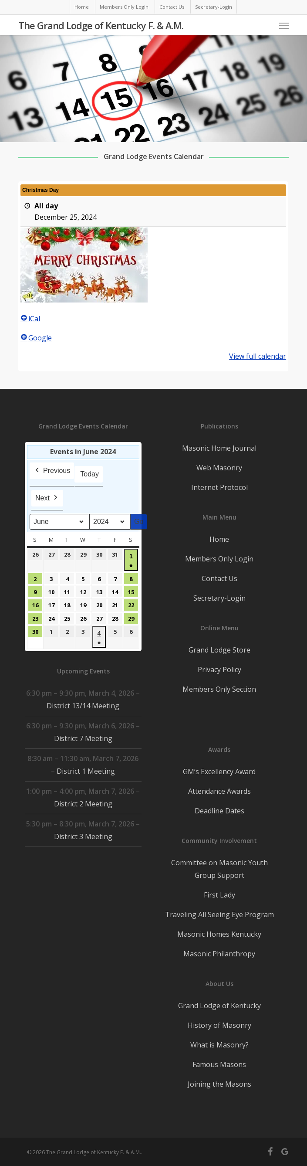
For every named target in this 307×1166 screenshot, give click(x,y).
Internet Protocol (219, 487)
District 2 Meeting (83, 804)
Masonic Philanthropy (219, 954)
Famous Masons (219, 1064)
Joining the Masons (219, 1084)
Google (36, 338)
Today (90, 474)
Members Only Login (219, 559)
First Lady (219, 895)
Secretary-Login (219, 598)
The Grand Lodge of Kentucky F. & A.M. (100, 25)
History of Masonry (219, 1025)
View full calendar (258, 356)
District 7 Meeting (83, 738)
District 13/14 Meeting (83, 705)
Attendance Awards (219, 791)
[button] (284, 25)
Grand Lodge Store (219, 650)
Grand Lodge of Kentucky (219, 1005)
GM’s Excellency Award (219, 771)
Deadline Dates (219, 811)
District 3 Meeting (83, 836)
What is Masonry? (219, 1045)
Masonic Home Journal (219, 448)
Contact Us (219, 578)
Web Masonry (219, 468)
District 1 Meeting (86, 771)
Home (219, 539)
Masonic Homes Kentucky (219, 934)
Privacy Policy (219, 669)
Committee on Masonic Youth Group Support (219, 869)
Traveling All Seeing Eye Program (219, 914)
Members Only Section (219, 689)
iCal (30, 318)
